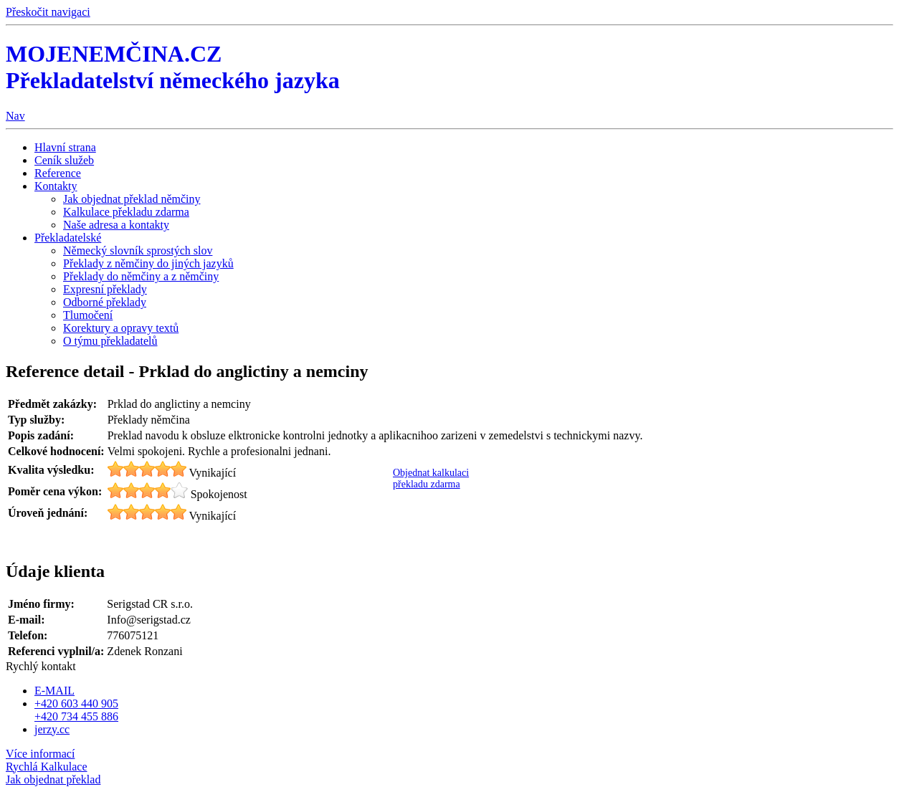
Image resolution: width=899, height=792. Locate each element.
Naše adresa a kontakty (116, 225)
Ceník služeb (64, 160)
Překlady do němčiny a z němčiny (141, 276)
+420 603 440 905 (76, 703)
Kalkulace (46, 766)
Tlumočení (88, 315)
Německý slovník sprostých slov (137, 250)
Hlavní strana (65, 147)
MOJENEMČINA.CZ (173, 67)
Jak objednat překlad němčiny (132, 199)
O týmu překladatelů (110, 341)
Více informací (40, 754)
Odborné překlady (104, 302)
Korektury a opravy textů (121, 328)
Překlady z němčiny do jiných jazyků (148, 263)
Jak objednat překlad (53, 779)
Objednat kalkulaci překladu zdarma (431, 478)
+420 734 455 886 (76, 716)
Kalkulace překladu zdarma (126, 212)
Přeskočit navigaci (48, 12)
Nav (15, 116)
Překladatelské (67, 238)
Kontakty (55, 186)
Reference (57, 173)
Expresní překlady (105, 289)
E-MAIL (54, 690)
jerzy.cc (52, 729)
